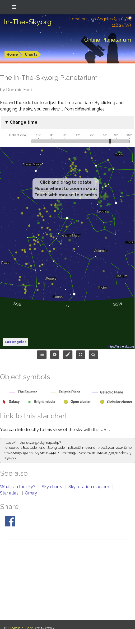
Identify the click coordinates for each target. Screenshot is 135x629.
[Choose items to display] (42, 354)
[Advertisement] (67, 581)
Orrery (31, 493)
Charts (31, 54)
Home (12, 54)
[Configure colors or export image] (68, 354)
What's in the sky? (18, 486)
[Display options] (54, 354)
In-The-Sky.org (28, 22)
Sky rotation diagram (89, 486)
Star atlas (10, 493)
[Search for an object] (93, 354)
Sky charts (52, 486)
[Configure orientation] (80, 354)
